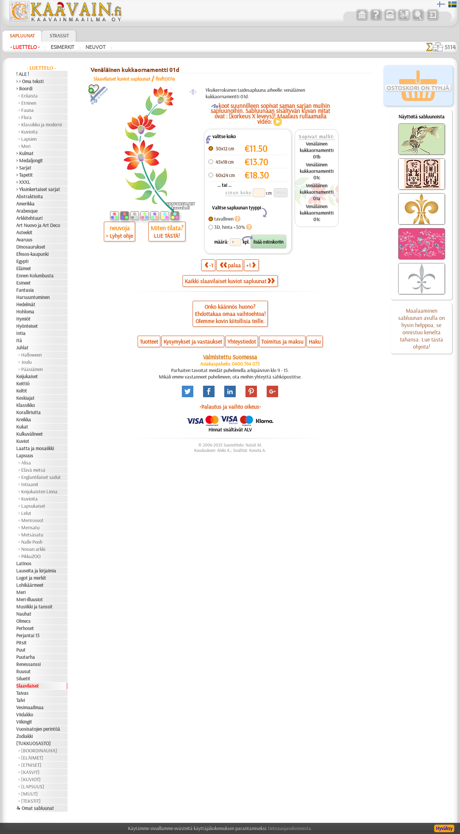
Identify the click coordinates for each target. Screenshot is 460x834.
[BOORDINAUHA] (39, 750)
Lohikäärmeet (29, 585)
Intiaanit (29, 484)
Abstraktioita (29, 196)
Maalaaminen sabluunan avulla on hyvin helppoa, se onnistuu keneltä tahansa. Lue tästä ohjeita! (421, 328)
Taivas (22, 693)
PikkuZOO (31, 556)
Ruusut (23, 671)
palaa (230, 265)
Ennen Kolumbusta (35, 275)
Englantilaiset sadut (41, 477)
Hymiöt (23, 319)
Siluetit (23, 678)
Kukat (22, 426)
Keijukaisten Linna (39, 491)
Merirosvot (32, 520)
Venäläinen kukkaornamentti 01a (317, 191)
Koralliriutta (28, 412)
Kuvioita (29, 131)
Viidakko (24, 714)
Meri (26, 146)
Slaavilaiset (27, 686)
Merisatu (30, 527)
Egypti (22, 261)
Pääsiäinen (32, 369)
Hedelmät (25, 304)
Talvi (20, 700)
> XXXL (23, 182)
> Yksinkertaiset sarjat (38, 189)
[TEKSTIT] (31, 801)
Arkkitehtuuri (29, 218)
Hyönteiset (27, 326)
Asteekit (24, 232)
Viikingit (24, 722)
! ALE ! (22, 74)
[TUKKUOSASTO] (33, 743)
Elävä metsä (33, 470)
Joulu (26, 362)
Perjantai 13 (28, 635)
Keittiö (22, 383)
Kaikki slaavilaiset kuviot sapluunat (230, 281)
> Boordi (24, 88)
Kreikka (23, 419)
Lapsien (29, 139)
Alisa (26, 462)
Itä (19, 340)
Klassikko (25, 405)
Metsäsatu (32, 534)
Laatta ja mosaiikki (35, 448)
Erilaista (29, 95)
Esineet (23, 283)
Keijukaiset (27, 376)
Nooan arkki (33, 549)
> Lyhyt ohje (119, 235)
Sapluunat (22, 35)
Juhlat (22, 347)
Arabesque (26, 211)
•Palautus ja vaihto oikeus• (230, 406)
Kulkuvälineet (29, 434)
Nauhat (23, 614)
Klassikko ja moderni (41, 124)
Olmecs (23, 621)
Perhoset (25, 628)
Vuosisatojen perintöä (38, 729)
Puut (21, 650)
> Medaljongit (29, 160)
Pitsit (21, 642)
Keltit (21, 390)
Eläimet (23, 268)
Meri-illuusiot (29, 599)
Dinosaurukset (30, 247)
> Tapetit (24, 175)
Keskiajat (25, 398)
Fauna (27, 110)
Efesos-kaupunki (32, 254)
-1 (208, 265)
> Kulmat (24, 153)
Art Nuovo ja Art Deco (38, 225)
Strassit (59, 35)
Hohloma (25, 311)
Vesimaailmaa (29, 707)
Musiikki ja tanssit (34, 606)
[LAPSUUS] (32, 786)
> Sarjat (23, 167)
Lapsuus (24, 455)
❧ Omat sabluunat (35, 808)
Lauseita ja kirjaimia (36, 570)
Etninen (28, 103)
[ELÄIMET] (32, 757)
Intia (21, 333)
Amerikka (25, 203)
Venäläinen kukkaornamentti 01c (317, 171)
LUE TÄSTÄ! (167, 235)
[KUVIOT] (31, 779)
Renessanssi (28, 664)
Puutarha (25, 657)
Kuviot (22, 441)
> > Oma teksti (29, 81)
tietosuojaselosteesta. (290, 828)
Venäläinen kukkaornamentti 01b (317, 150)
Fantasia (25, 290)
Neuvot (96, 47)
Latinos (23, 563)
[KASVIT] (30, 772)
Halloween (31, 355)
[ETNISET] (31, 765)
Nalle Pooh (31, 542)
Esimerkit (62, 47)
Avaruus (24, 239)
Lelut (26, 513)
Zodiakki (24, 736)
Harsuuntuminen (33, 297)
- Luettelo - (25, 47)
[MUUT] (29, 793)
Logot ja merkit (31, 578)
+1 (251, 265)
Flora (26, 117)
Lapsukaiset (33, 506)
